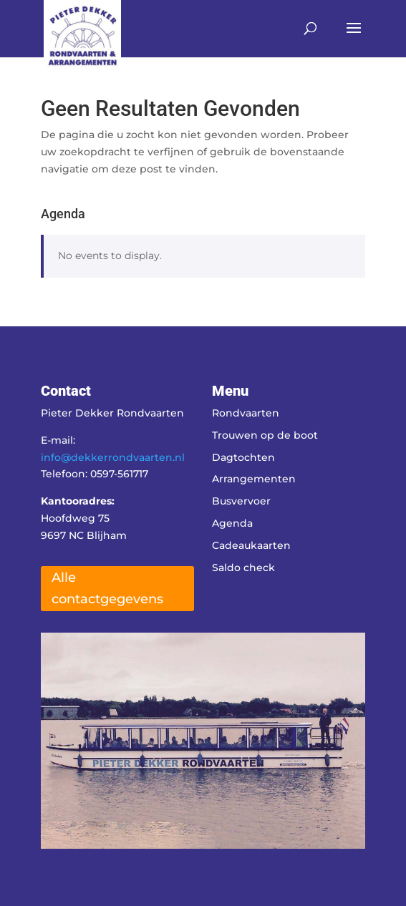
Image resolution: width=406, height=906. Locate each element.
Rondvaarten (245, 412)
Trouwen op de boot (265, 435)
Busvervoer (241, 501)
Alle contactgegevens (107, 589)
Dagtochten (243, 457)
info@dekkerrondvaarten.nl (113, 457)
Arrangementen (254, 478)
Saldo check (243, 567)
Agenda (232, 523)
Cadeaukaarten (251, 545)
